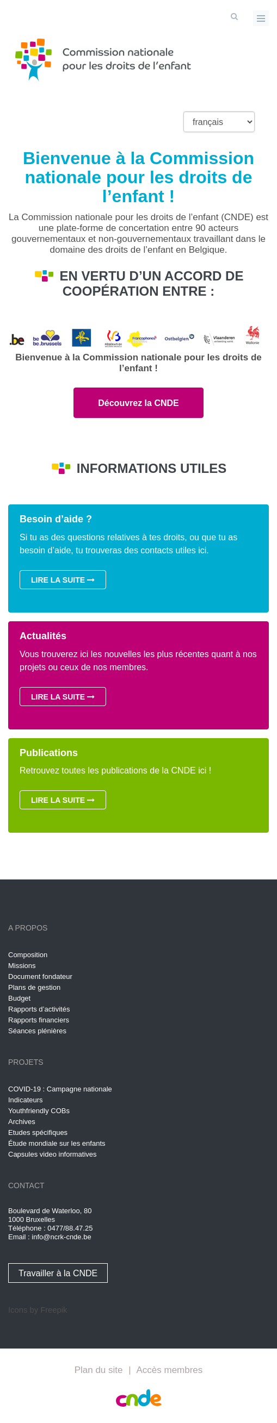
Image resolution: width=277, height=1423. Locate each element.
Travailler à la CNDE (58, 1273)
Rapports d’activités (39, 1009)
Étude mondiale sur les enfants (57, 1143)
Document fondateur (40, 976)
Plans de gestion (34, 987)
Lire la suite (63, 580)
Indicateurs (25, 1100)
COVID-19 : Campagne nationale (60, 1089)
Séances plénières (37, 1031)
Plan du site (99, 1370)
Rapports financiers (38, 1020)
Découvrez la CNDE (138, 403)
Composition (27, 955)
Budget (19, 998)
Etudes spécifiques (37, 1132)
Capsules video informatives (52, 1154)
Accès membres (169, 1370)
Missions (22, 966)
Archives (21, 1122)
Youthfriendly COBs (39, 1111)
